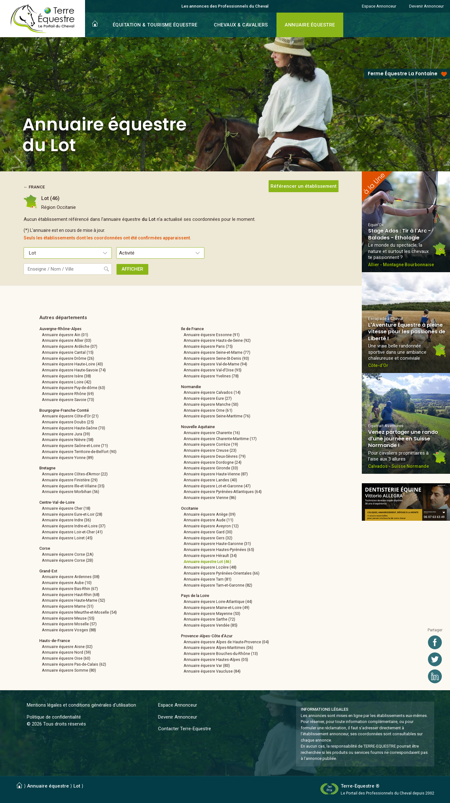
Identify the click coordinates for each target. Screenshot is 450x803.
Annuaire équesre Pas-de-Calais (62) (74, 664)
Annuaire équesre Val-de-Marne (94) (215, 364)
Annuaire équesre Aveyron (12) (211, 526)
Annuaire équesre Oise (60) (66, 658)
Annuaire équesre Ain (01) (65, 334)
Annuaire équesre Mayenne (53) (212, 613)
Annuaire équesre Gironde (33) (211, 468)
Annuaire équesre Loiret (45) (67, 538)
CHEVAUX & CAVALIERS (241, 25)
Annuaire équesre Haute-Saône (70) (73, 428)
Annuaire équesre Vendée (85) (210, 625)
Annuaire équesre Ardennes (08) (71, 576)
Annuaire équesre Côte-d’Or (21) (70, 416)
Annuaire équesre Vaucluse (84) (212, 671)
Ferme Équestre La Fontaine (402, 73)
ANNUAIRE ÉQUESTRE (310, 25)
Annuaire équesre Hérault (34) (210, 555)
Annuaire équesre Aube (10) (67, 582)
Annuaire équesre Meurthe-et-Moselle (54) (79, 612)
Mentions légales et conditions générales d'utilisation (81, 705)
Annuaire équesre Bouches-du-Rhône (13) (221, 653)
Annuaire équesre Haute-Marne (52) (73, 600)
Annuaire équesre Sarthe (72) (209, 619)
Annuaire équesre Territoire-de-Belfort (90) (79, 451)
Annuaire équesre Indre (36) (66, 520)
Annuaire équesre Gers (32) (208, 538)
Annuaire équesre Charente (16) (212, 432)
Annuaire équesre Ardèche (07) (69, 346)
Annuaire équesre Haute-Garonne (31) (217, 543)
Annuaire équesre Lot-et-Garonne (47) (217, 486)
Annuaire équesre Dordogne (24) (213, 462)
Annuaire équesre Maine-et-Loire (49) (216, 607)
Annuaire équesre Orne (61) (208, 410)
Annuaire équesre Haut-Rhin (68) (71, 594)
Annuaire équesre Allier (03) (66, 340)
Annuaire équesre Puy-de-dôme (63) (73, 387)
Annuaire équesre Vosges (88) (69, 630)
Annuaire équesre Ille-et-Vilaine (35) (73, 486)
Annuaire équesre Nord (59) (66, 652)
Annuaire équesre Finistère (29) (70, 480)
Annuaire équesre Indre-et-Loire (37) (73, 526)
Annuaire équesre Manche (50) (211, 404)
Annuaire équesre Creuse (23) (210, 450)
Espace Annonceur (379, 6)
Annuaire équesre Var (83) (207, 665)
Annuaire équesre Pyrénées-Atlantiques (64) (223, 491)
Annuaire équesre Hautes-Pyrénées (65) (219, 549)
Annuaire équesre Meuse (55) (68, 618)
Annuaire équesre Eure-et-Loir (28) (72, 514)
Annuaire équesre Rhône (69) (68, 393)
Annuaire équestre (48, 786)
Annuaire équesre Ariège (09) (210, 514)
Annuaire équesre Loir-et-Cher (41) (72, 532)
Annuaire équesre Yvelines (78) (211, 376)
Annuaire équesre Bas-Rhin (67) (70, 588)
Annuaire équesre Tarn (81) (207, 579)
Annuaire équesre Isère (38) (66, 376)
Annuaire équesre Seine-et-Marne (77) (217, 352)
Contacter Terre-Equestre (184, 728)
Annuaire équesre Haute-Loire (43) (72, 364)
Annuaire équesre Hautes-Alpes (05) (216, 659)
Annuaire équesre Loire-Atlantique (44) (218, 601)
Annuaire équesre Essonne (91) (212, 334)
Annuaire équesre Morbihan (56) (70, 491)
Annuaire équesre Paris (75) (208, 346)
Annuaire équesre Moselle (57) (69, 624)
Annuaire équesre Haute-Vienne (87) (216, 474)
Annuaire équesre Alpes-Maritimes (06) (218, 647)
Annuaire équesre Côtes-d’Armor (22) (75, 474)
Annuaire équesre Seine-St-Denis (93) (216, 358)
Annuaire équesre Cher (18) (66, 508)
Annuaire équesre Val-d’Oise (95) (213, 370)
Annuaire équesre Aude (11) (208, 520)
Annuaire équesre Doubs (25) (68, 422)
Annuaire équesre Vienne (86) (210, 497)
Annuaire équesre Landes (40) (210, 480)
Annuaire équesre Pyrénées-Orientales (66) (221, 573)
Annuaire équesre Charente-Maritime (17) (220, 438)
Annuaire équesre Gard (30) (208, 532)
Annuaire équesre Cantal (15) (68, 352)
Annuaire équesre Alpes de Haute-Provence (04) (226, 642)
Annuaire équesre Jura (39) (66, 434)
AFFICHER (132, 269)
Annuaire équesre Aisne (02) (67, 646)
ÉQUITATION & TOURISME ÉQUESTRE (155, 25)
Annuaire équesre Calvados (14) (212, 392)
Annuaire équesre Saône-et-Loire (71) (75, 445)
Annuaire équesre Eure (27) (208, 398)
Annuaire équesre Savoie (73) (68, 399)
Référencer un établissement (304, 186)
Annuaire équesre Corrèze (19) (211, 444)
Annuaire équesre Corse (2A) (68, 554)
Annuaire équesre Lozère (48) (210, 567)
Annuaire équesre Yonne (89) (68, 457)
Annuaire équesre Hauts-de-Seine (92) (217, 340)
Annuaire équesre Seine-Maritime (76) (217, 416)
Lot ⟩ (78, 786)
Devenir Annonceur (426, 6)
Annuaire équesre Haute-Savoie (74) (74, 370)
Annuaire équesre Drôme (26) (68, 358)
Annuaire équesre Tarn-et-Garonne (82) (218, 585)
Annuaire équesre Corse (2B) (67, 560)
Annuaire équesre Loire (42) (66, 382)
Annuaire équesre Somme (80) (69, 670)
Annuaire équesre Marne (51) (68, 606)
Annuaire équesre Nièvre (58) (68, 439)
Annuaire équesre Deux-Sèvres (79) (215, 456)
